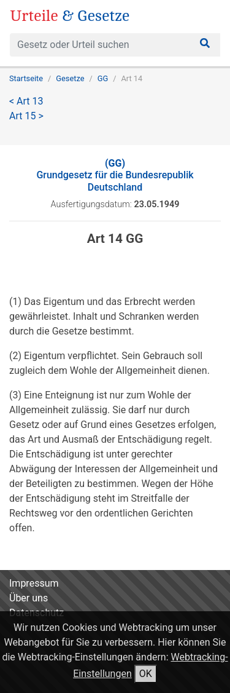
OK (145, 673)
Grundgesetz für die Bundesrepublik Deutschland (114, 174)
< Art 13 (26, 101)
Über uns (28, 598)
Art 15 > (26, 116)
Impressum (34, 583)
